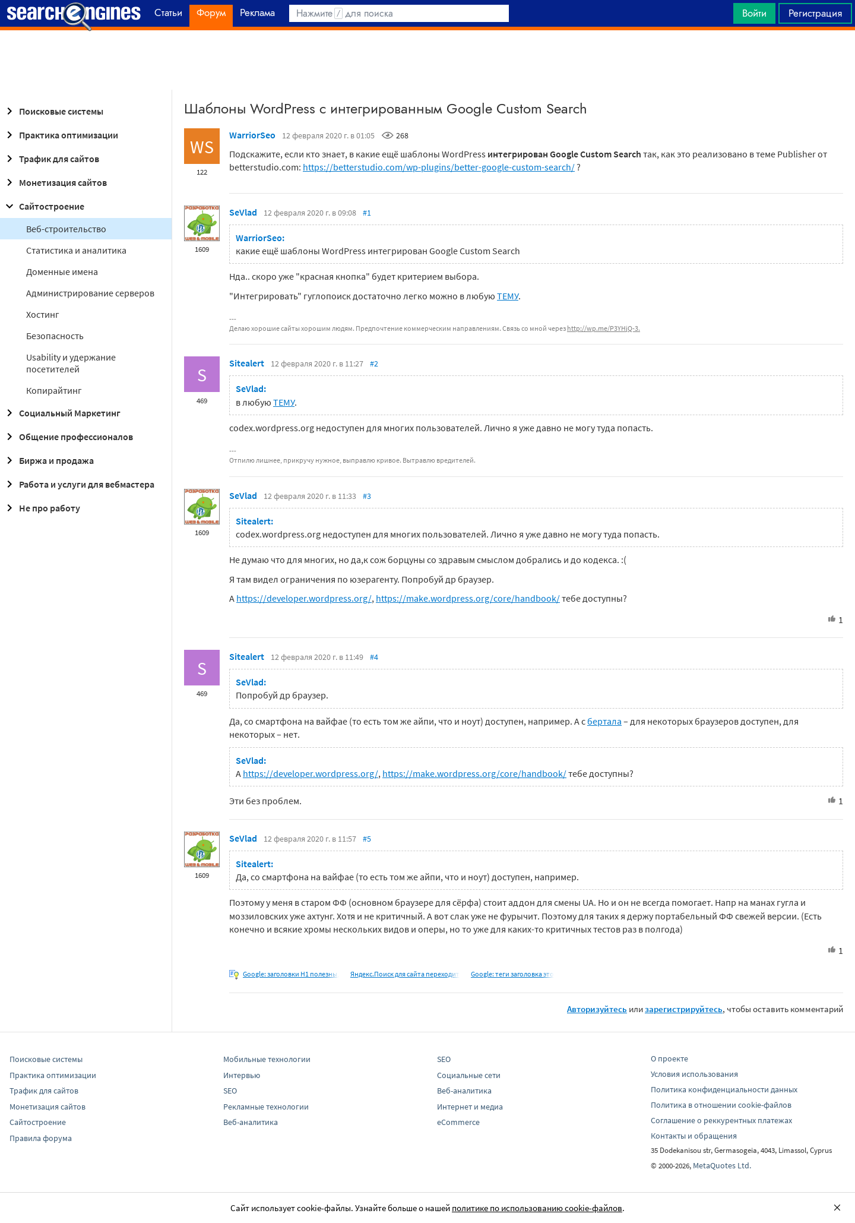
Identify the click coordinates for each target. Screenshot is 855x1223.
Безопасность (55, 336)
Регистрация (815, 13)
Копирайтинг (54, 390)
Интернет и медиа (470, 1106)
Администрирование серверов (90, 293)
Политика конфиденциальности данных (724, 1089)
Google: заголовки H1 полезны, (291, 973)
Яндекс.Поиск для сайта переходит (405, 973)
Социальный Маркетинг (61, 413)
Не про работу (41, 508)
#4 (374, 657)
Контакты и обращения (694, 1135)
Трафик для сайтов (50, 158)
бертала (604, 721)
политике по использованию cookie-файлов (537, 1207)
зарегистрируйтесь (684, 1009)
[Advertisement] (427, 60)
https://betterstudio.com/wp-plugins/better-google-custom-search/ (439, 167)
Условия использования (694, 1074)
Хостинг (42, 314)
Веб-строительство (66, 229)
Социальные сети (469, 1075)
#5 (367, 838)
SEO (230, 1090)
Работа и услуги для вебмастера (78, 484)
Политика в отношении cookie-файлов (721, 1104)
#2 (374, 363)
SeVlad (243, 212)
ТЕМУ (507, 296)
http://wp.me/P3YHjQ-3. (603, 328)
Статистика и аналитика (76, 250)
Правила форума (41, 1138)
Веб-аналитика (250, 1122)
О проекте (669, 1058)
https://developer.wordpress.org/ (304, 598)
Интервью (241, 1075)
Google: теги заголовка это (512, 973)
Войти (754, 13)
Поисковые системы (52, 111)
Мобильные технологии (267, 1059)
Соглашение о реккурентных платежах (721, 1120)
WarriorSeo (252, 135)
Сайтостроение (43, 206)
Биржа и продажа (48, 460)
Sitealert (246, 363)
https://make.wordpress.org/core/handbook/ (468, 598)
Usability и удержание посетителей (71, 363)
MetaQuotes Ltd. (722, 1165)
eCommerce (458, 1122)
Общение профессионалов (67, 436)
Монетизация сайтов (54, 182)
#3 (367, 496)
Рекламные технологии (266, 1106)
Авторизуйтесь (597, 1009)
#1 (367, 212)
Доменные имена (62, 271)
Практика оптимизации (60, 135)
